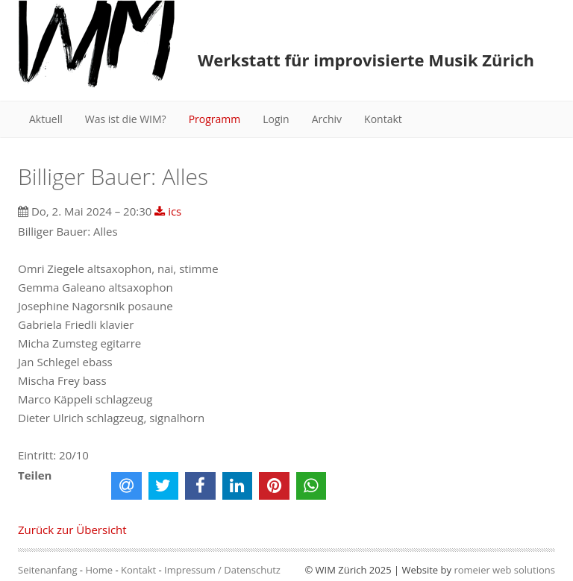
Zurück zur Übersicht (72, 529)
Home (99, 570)
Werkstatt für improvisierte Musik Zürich (366, 59)
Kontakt (383, 119)
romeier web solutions (504, 570)
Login (276, 119)
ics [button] (167, 211)
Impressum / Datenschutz (222, 570)
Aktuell (46, 119)
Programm (215, 119)
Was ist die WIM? (125, 119)
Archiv (327, 119)
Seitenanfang (47, 570)
